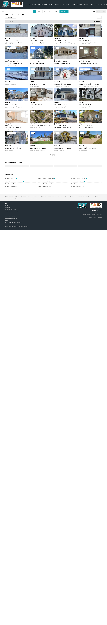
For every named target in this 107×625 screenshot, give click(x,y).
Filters (60, 11)
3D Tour (90, 166)
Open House (17, 166)
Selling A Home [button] (66, 4)
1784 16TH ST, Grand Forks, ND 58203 (13, 83)
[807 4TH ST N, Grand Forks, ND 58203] (41, 73)
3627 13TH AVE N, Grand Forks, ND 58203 (13, 127)
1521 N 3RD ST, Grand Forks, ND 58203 (37, 63)
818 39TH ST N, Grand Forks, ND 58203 (38, 106)
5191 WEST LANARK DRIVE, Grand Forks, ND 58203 (89, 84)
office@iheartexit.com (97, 214)
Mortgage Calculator (89, 4)
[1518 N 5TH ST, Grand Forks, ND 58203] (16, 94)
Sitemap (41, 228)
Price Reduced (41, 166)
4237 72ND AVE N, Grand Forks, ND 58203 (87, 148)
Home (29, 4)
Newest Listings (9, 17)
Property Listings (35, 228)
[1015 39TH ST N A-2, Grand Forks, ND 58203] (90, 30)
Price (43, 11)
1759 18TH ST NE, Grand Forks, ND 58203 (38, 148)
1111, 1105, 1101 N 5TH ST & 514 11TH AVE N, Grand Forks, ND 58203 (43, 125)
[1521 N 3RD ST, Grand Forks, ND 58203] (41, 52)
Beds (48, 11)
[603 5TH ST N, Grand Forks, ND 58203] (90, 94)
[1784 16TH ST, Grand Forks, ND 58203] (16, 73)
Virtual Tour (65, 166)
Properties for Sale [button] (42, 4)
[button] (38, 11)
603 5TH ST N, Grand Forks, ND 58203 (86, 106)
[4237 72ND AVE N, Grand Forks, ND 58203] (90, 137)
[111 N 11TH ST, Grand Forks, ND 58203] (41, 30)
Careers (34, 4)
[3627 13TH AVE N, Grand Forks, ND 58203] (16, 116)
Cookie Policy (21, 228)
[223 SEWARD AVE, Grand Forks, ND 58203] (65, 137)
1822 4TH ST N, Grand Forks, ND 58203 (62, 63)
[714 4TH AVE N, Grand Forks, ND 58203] (65, 30)
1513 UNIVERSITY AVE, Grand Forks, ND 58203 (88, 63)
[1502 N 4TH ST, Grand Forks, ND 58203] (65, 94)
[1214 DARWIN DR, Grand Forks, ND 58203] (65, 116)
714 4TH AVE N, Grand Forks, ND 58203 (62, 42)
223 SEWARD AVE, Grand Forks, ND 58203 (62, 148)
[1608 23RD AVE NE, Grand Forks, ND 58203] (16, 30)
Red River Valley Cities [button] (77, 4)
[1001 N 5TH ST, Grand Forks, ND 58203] (90, 116)
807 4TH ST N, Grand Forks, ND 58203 (37, 84)
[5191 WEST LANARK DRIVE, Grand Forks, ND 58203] (90, 73)
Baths (54, 11)
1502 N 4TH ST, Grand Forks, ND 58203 (62, 106)
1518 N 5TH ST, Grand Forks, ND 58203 (13, 106)
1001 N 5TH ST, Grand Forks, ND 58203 (86, 127)
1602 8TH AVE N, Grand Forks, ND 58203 (62, 84)
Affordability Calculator (55, 4)
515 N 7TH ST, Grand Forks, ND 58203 (13, 148)
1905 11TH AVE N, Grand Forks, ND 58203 (13, 63)
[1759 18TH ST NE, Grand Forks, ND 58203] (41, 137)
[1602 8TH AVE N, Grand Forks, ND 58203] (65, 73)
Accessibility (45, 228)
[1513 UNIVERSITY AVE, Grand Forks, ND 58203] (90, 52)
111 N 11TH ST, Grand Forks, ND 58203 (37, 42)
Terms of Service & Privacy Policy (11, 228)
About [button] (97, 4)
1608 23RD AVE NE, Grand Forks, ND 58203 (14, 42)
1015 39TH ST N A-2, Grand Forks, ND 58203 (87, 42)
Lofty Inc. (12, 226)
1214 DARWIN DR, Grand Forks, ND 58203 (62, 127)
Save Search (68, 11)
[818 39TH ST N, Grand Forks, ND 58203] (41, 94)
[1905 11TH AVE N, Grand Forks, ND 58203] (16, 52)
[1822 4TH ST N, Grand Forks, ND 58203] (65, 52)
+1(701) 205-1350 (87, 214)
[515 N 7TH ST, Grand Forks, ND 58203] (16, 137)
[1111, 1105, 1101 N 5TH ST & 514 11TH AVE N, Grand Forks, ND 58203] (41, 116)
